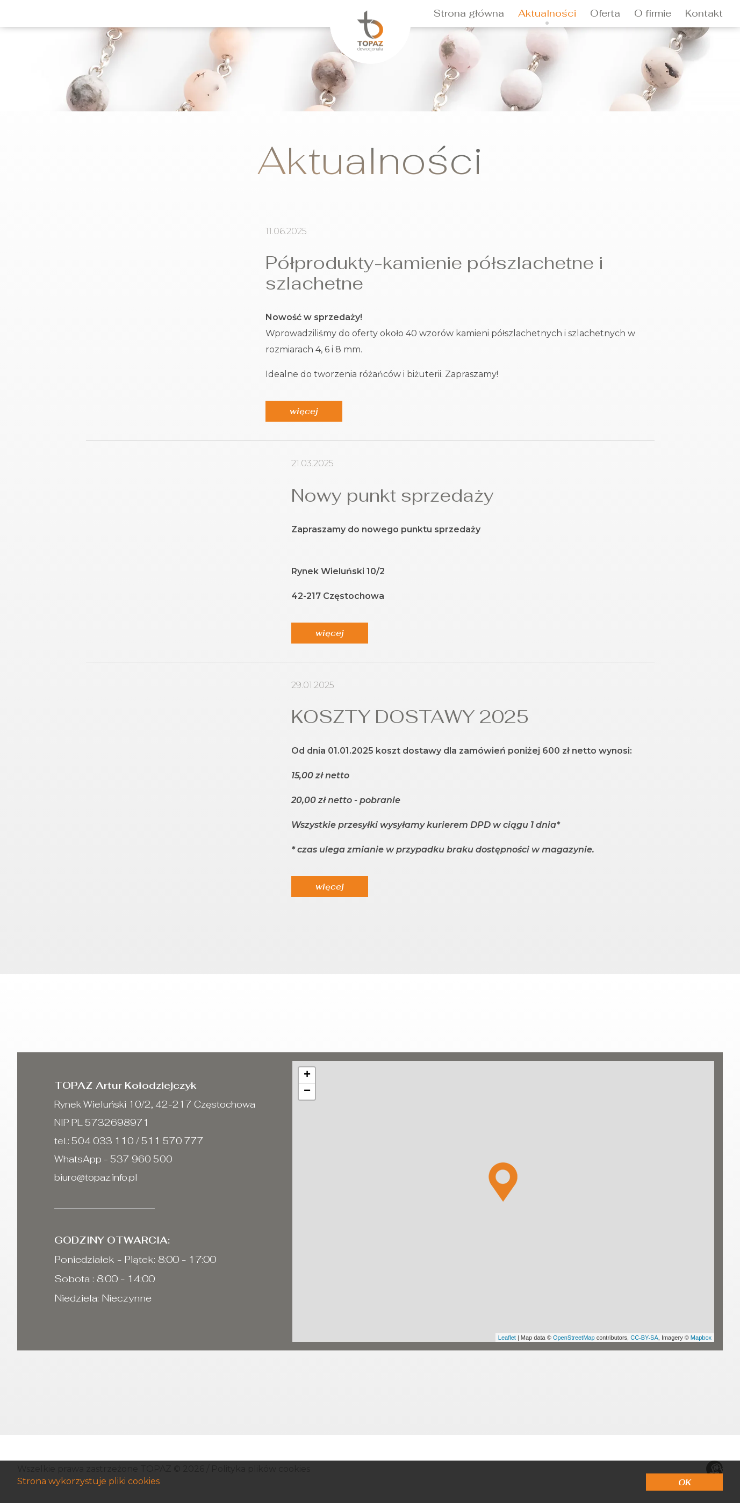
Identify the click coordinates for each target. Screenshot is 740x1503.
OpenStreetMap (574, 1337)
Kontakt (704, 13)
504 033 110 (102, 1141)
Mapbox (701, 1337)
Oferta (605, 13)
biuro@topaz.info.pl (96, 1177)
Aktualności (547, 13)
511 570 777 (171, 1141)
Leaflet (507, 1337)
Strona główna (469, 13)
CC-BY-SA (644, 1337)
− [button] (307, 1091)
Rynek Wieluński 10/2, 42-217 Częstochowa (154, 1104)
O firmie (652, 13)
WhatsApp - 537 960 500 (113, 1159)
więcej (304, 411)
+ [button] (307, 1075)
